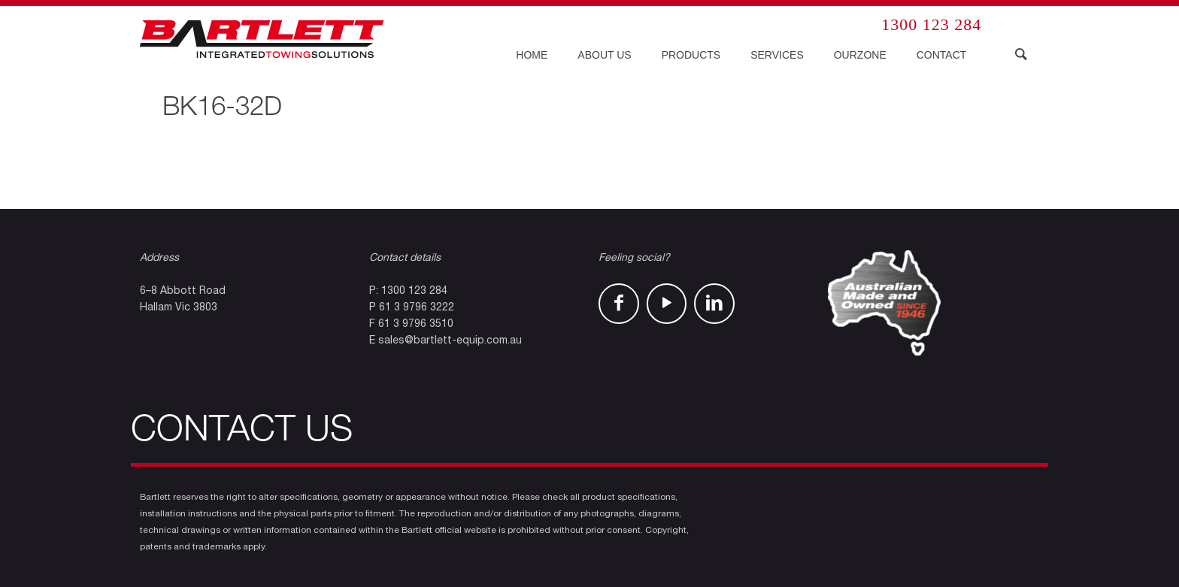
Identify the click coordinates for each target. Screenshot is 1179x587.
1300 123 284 (931, 24)
